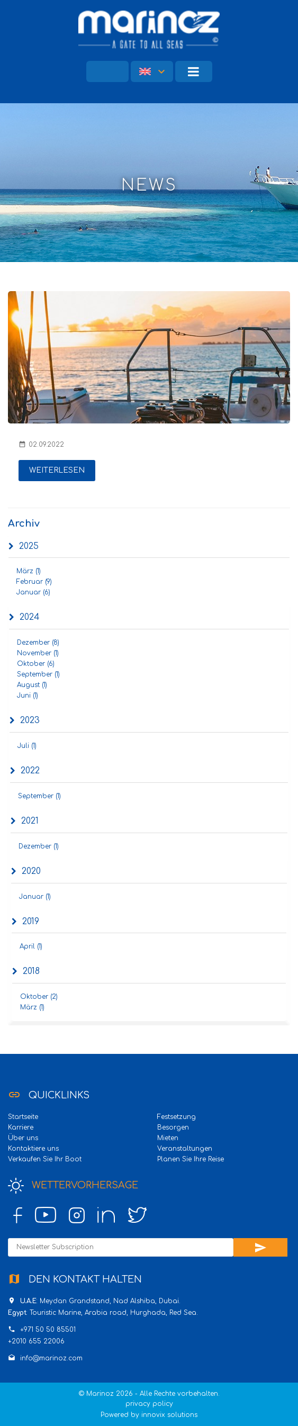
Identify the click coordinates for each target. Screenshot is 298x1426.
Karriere (20, 1127)
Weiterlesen (57, 470)
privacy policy (149, 1403)
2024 (24, 617)
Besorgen (173, 1127)
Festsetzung (176, 1117)
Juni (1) (27, 695)
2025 (23, 546)
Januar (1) (35, 896)
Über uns (23, 1138)
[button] (152, 71)
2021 (25, 821)
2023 (25, 720)
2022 (25, 770)
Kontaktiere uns (33, 1148)
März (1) (28, 571)
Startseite (23, 1117)
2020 (26, 871)
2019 (25, 921)
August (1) (32, 685)
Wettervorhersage (73, 1186)
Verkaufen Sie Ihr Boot (45, 1159)
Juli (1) (27, 746)
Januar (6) (33, 592)
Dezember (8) (38, 642)
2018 (26, 971)
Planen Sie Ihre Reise (190, 1159)
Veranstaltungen (184, 1148)
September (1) (38, 674)
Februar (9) (34, 581)
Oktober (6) (36, 663)
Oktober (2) (39, 996)
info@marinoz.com (51, 1358)
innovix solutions (169, 1415)
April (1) (31, 946)
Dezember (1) (39, 846)
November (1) (38, 653)
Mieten (167, 1138)
